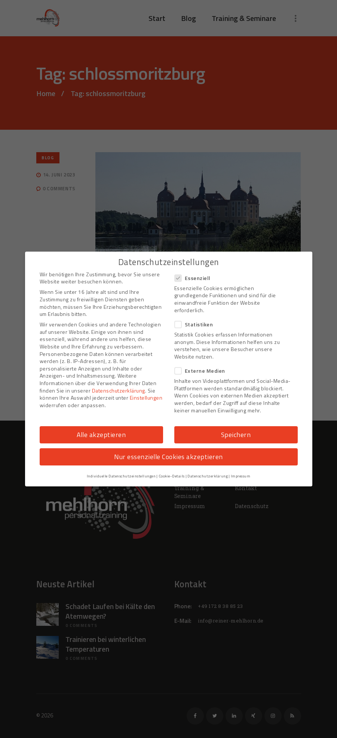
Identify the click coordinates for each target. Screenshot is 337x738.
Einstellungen (146, 398)
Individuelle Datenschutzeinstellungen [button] (121, 476)
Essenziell (194, 278)
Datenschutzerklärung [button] (207, 476)
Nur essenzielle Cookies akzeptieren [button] (168, 457)
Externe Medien (202, 370)
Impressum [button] (241, 476)
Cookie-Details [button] (172, 476)
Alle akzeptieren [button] (101, 435)
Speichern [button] (236, 435)
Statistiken (196, 324)
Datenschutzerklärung (118, 390)
